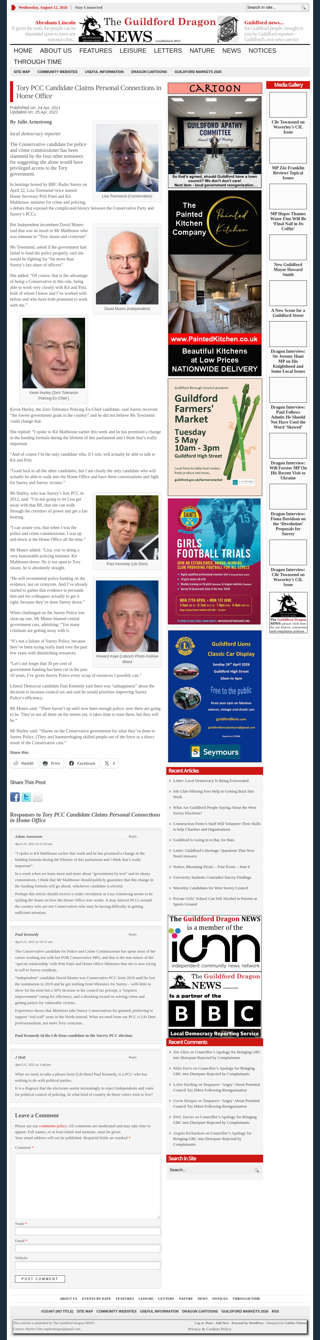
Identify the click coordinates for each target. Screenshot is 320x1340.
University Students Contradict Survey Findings (212, 877)
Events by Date (96, 1298)
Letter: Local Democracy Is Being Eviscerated (210, 780)
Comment (24, 1147)
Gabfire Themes (296, 1323)
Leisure (133, 50)
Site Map (22, 72)
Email (21, 1241)
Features (95, 50)
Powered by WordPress (248, 1323)
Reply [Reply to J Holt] (133, 1057)
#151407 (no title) (57, 1311)
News (231, 50)
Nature (202, 50)
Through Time (38, 61)
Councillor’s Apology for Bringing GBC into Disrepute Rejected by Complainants (212, 1139)
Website (21, 1258)
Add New (222, 1323)
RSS (275, 1311)
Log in (199, 1323)
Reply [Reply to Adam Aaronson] (133, 836)
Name (21, 1223)
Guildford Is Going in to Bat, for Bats (203, 839)
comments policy (53, 1126)
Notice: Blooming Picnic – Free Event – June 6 (211, 866)
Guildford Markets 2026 (197, 72)
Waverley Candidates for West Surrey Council (210, 888)
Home (23, 50)
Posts (209, 1323)
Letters (168, 50)
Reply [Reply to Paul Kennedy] (133, 934)
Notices (262, 50)
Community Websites (58, 72)
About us (56, 50)
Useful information (104, 72)
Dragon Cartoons (149, 72)
